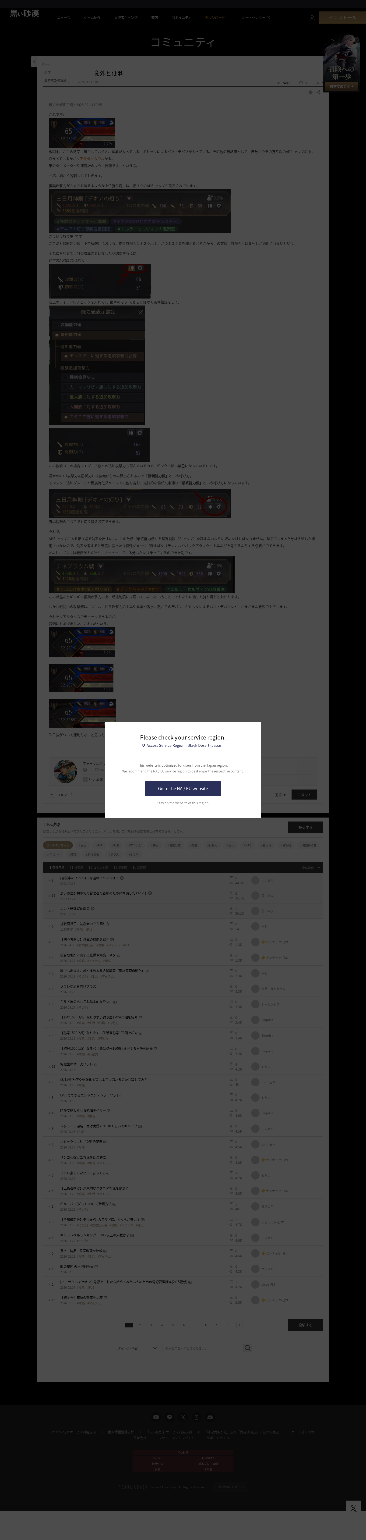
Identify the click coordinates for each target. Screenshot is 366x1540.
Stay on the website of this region (183, 802)
